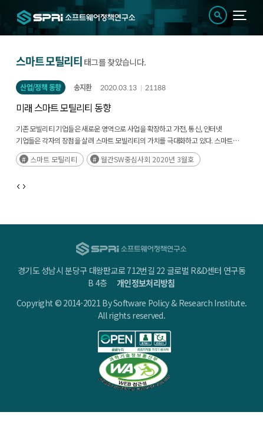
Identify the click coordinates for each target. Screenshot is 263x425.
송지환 (83, 87)
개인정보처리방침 (146, 283)
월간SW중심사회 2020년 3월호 (147, 159)
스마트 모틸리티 (53, 159)
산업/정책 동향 (40, 87)
